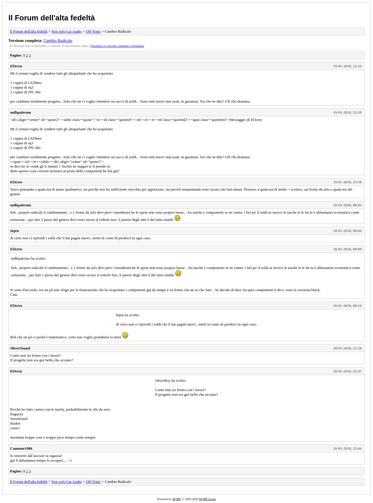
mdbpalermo (20, 112)
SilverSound (20, 348)
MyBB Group (207, 499)
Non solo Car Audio (66, 31)
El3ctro (16, 66)
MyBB (176, 499)
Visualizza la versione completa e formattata (117, 46)
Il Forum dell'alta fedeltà (51, 17)
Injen (14, 230)
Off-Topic (93, 31)
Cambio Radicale (57, 40)
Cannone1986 (21, 448)
